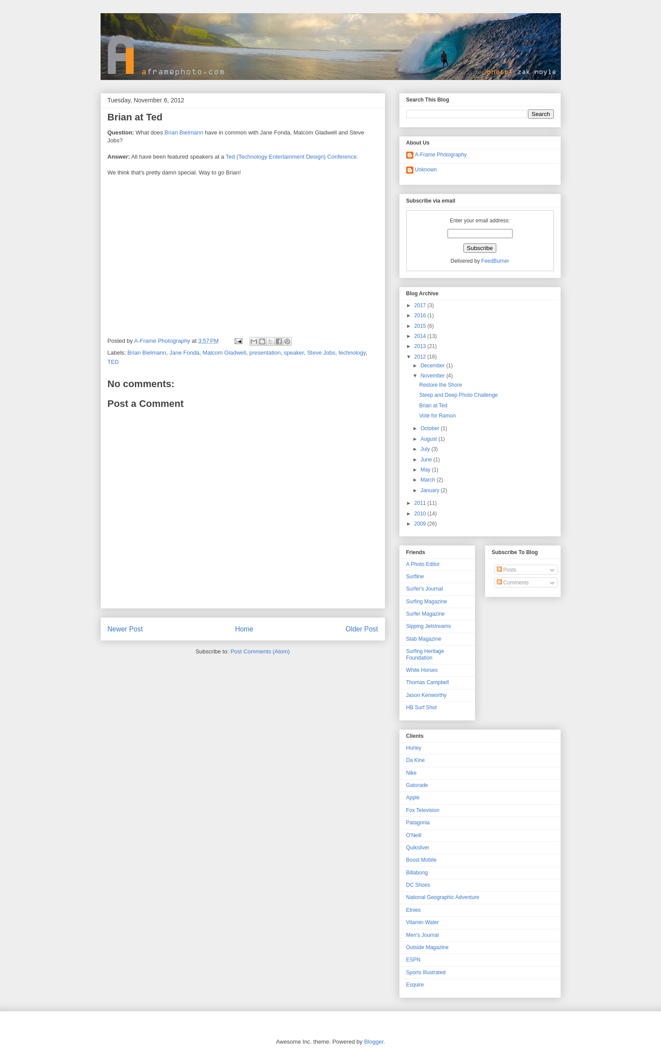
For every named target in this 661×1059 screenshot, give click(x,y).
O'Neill (414, 835)
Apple (413, 797)
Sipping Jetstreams (428, 626)
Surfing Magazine (426, 601)
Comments (513, 583)
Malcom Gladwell (224, 352)
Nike (411, 773)
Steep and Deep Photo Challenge (458, 395)
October (430, 428)
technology (352, 352)
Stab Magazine (423, 639)
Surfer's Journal (424, 589)
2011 (420, 503)
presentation (265, 352)
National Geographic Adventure (443, 897)
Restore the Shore (440, 385)
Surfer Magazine (425, 614)
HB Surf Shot (421, 707)
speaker (294, 352)
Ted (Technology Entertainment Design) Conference (291, 156)
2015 (420, 326)
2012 (420, 357)
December (433, 366)
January (430, 490)
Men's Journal (422, 935)
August (429, 439)
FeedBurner (495, 261)
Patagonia (418, 823)
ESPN (413, 960)
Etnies (413, 910)
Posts (507, 570)
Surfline (415, 576)
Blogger (373, 1041)
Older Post (362, 629)
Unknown (426, 170)
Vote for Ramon (437, 416)
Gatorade (417, 785)
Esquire (415, 985)
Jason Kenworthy (426, 695)
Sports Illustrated (426, 972)
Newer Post (125, 629)
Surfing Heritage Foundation (425, 654)
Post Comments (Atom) (260, 651)
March (428, 480)
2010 (420, 514)
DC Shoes (418, 885)
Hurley (414, 748)
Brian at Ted (433, 406)
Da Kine (415, 760)
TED (113, 362)
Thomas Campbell (427, 682)
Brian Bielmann (184, 132)
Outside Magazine (427, 947)
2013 (420, 346)
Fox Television (423, 810)
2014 (420, 336)
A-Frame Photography (441, 155)
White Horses (422, 670)
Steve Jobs (321, 352)
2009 (420, 524)
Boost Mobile (421, 860)
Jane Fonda (184, 352)
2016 (420, 315)
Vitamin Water (422, 922)
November (433, 376)
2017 (420, 305)
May (426, 470)
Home (244, 629)
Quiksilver (418, 848)
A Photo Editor (423, 564)
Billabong (417, 873)
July (425, 449)
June (426, 460)
